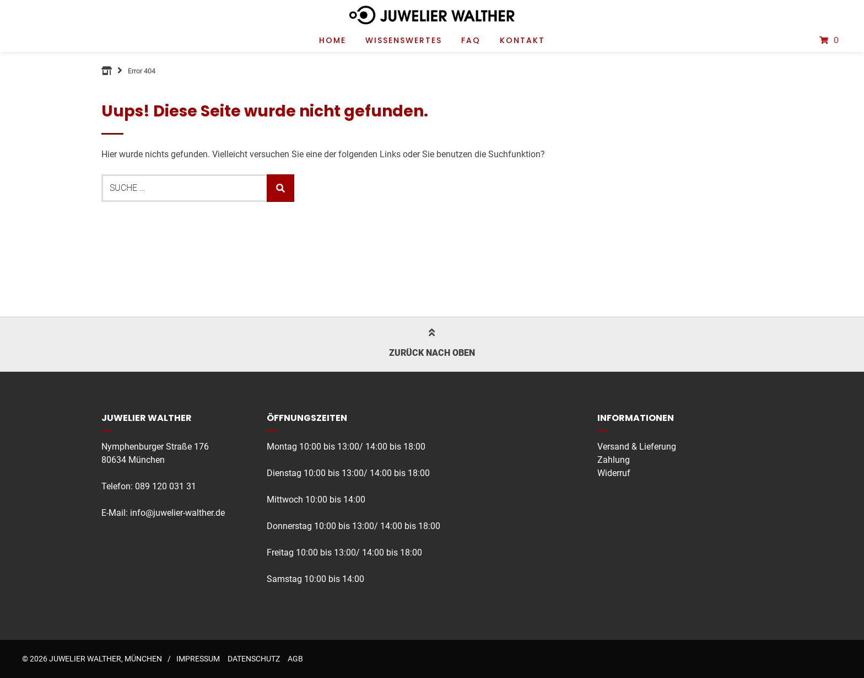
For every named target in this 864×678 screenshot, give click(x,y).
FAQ (470, 40)
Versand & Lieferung (636, 446)
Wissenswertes (403, 40)
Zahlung (613, 460)
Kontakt (522, 40)
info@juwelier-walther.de (177, 513)
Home (332, 40)
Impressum (198, 658)
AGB (295, 658)
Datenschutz (254, 658)
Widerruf (613, 473)
